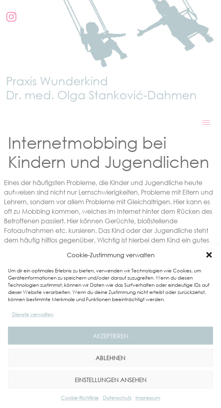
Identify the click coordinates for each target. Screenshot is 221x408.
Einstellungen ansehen (111, 379)
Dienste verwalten (32, 314)
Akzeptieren (110, 335)
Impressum (147, 398)
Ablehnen (110, 357)
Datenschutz (117, 398)
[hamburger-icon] (206, 122)
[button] (209, 255)
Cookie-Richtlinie (80, 398)
